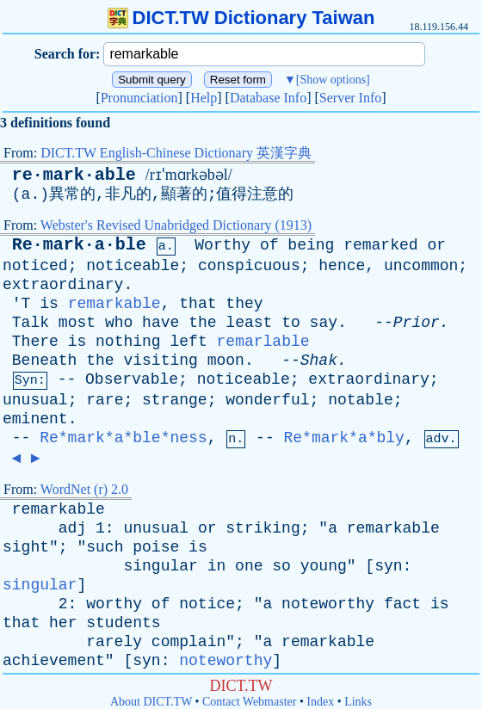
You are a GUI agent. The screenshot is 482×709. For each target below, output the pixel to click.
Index (320, 701)
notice (207, 604)
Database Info (268, 97)
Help (203, 97)
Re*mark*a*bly (344, 438)
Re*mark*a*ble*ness (123, 438)
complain (188, 641)
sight (26, 547)
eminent (35, 419)
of (269, 245)
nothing (128, 341)
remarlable (263, 341)
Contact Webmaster (249, 701)
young (323, 566)
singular (160, 566)
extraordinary (63, 284)
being (310, 245)
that (197, 303)
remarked (380, 245)
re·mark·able (74, 175)
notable (360, 400)
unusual (35, 400)
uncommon (421, 265)
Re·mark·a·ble (79, 245)
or (436, 245)
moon (225, 360)
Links (358, 701)
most (77, 322)
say (323, 322)
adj (72, 528)
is (49, 303)
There (35, 341)
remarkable (114, 303)
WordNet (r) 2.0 (84, 489)
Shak (318, 360)
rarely (114, 641)
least (249, 322)
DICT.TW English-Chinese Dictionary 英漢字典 (176, 152)
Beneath (44, 360)
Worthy (222, 245)
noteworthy (327, 604)
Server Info (350, 97)
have (160, 322)
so (281, 566)
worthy (114, 604)
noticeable (132, 265)
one (249, 566)
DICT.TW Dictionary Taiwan (241, 17)
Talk (30, 322)
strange (174, 400)
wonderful (267, 400)
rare (104, 400)
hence (341, 265)
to (290, 322)
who (119, 322)
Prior (416, 322)
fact (402, 604)
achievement (54, 660)
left (188, 341)
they (244, 303)
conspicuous (249, 265)
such (104, 547)
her (63, 623)
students (123, 623)
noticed (35, 265)
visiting (160, 360)
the (202, 322)
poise (156, 547)
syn (388, 566)
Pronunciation (139, 97)
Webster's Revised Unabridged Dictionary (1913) (176, 225)
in (216, 566)
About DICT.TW (151, 701)
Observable (131, 379)
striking (263, 528)
